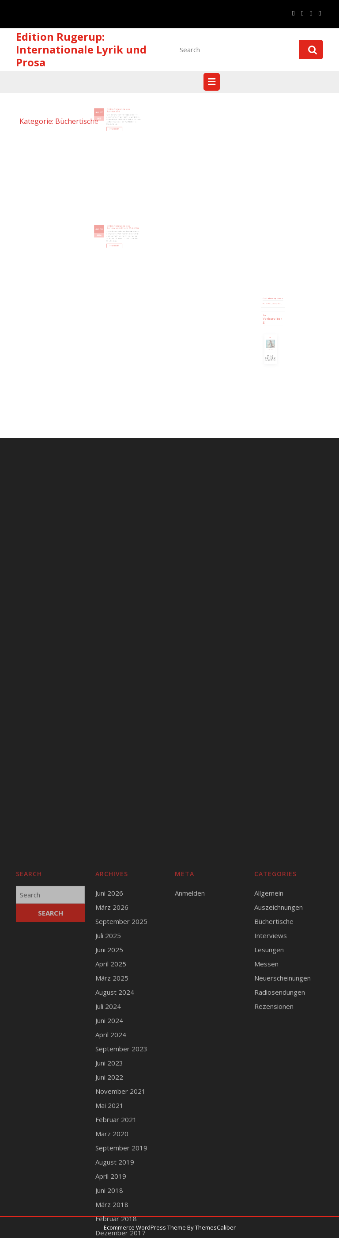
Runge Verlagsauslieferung (272, 310)
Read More (116, 127)
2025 (104, 120)
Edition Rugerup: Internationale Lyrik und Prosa (81, 49)
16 (106, 232)
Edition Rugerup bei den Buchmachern (118, 114)
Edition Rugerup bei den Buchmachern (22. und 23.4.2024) (121, 231)
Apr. (103, 116)
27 (106, 116)
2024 (104, 237)
